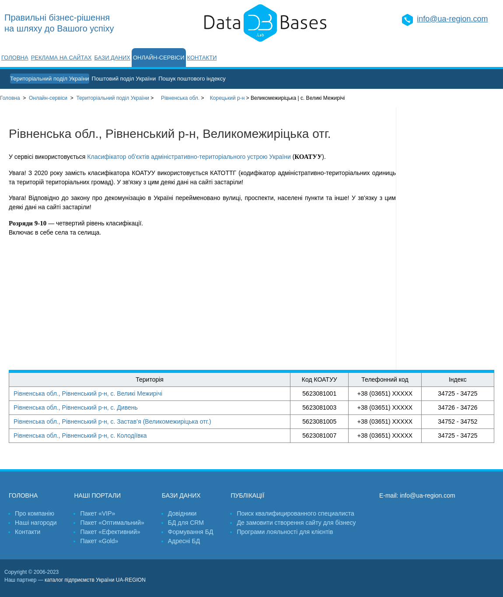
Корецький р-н (227, 98)
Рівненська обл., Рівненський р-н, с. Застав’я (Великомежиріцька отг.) (112, 421)
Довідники (182, 513)
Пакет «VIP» (97, 513)
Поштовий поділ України (124, 78)
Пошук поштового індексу (192, 78)
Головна (14, 57)
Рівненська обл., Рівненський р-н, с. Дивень (76, 407)
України (112, 98)
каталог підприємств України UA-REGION (95, 580)
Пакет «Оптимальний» (112, 522)
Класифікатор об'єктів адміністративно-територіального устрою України (188, 156)
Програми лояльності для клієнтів (285, 531)
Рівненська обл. (180, 98)
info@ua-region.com (452, 18)
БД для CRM (186, 522)
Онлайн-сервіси (159, 57)
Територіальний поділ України (49, 78)
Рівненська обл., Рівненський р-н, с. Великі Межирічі (88, 393)
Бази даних (112, 57)
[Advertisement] (449, 238)
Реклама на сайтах (61, 57)
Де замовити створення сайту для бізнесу (296, 522)
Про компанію (34, 513)
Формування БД (190, 531)
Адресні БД (184, 540)
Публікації (247, 495)
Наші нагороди (35, 522)
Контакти (202, 57)
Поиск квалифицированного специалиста (295, 513)
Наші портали (97, 495)
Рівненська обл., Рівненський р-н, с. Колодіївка (80, 435)
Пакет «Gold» (99, 540)
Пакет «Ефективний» (110, 531)
